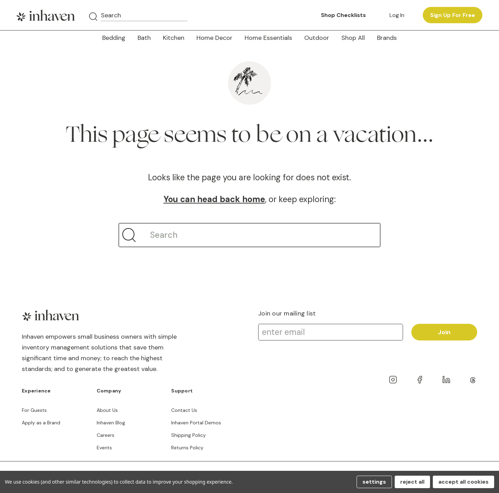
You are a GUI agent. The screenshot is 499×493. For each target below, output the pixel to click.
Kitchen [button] (173, 38)
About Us (107, 410)
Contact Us (184, 410)
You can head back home (214, 199)
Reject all (412, 481)
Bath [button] (144, 38)
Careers (105, 435)
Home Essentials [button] (268, 38)
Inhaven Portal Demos (196, 423)
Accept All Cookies (463, 481)
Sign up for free (452, 15)
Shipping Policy (188, 435)
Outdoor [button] (316, 38)
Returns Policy (187, 447)
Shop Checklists (343, 15)
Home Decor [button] (214, 38)
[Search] (93, 16)
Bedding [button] (113, 38)
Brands (387, 38)
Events (104, 447)
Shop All (353, 38)
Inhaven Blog (111, 423)
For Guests (34, 410)
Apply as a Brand (41, 423)
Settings (374, 481)
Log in (396, 15)
